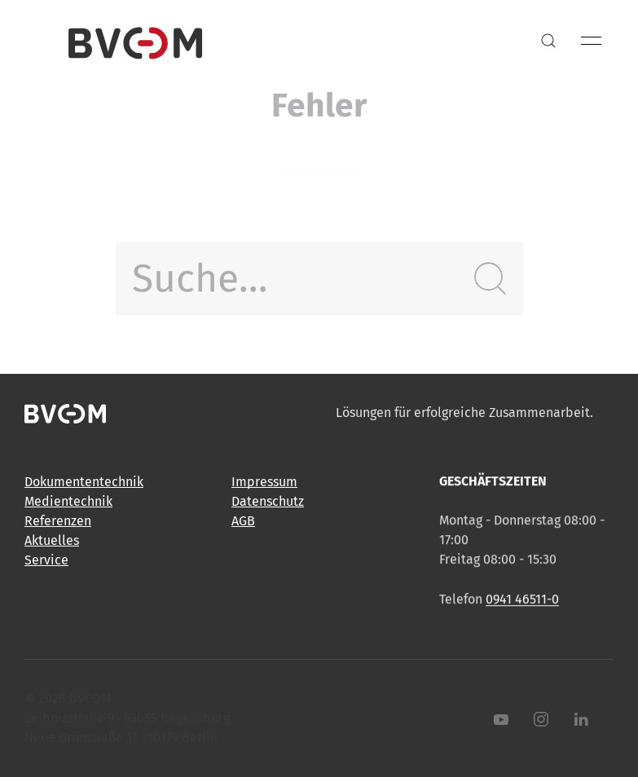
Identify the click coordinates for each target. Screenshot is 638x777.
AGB (243, 521)
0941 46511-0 (522, 600)
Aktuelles (51, 540)
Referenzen (57, 521)
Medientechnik (68, 501)
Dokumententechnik (83, 481)
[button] (548, 41)
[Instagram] (538, 719)
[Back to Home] (135, 40)
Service (46, 560)
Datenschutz (267, 502)
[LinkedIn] (578, 719)
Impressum (264, 482)
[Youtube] (498, 719)
